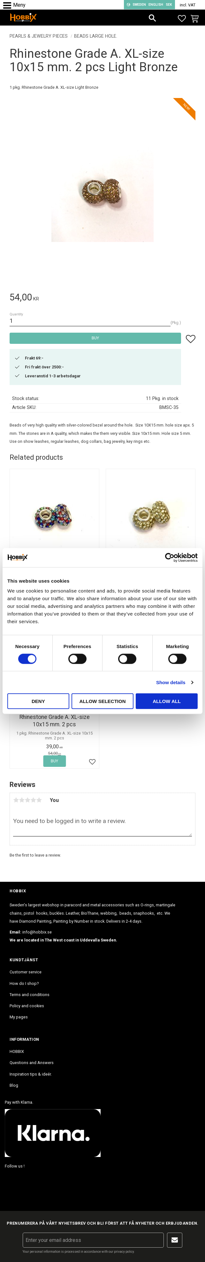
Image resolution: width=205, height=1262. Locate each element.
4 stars (33, 800)
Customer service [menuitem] (26, 972)
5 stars (39, 800)
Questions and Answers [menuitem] (32, 1062)
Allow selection (102, 701)
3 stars (27, 800)
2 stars (22, 800)
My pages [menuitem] (19, 1017)
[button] (8, 5)
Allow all (167, 701)
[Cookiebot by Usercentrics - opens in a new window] (170, 557)
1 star (16, 800)
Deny (38, 701)
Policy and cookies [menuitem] (27, 1005)
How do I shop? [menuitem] (24, 983)
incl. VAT (187, 5)
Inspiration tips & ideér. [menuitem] (31, 1074)
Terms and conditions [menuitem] (29, 994)
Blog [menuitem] (14, 1085)
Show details (171, 682)
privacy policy (124, 1251)
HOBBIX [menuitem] (17, 1051)
